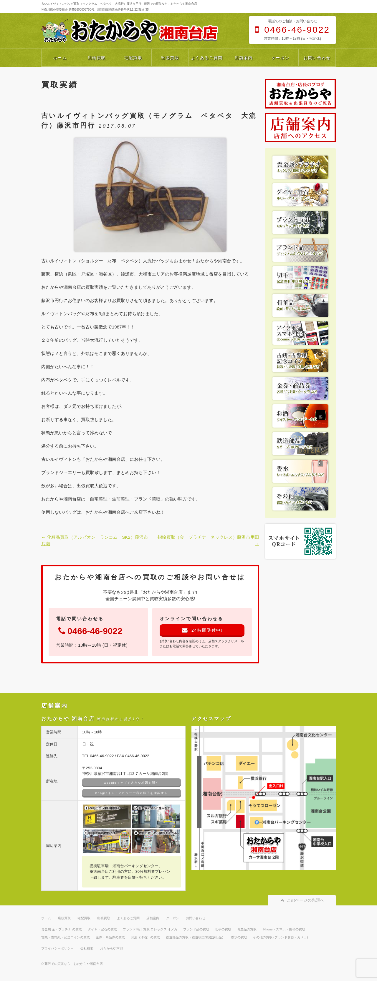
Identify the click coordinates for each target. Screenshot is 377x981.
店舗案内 (243, 57)
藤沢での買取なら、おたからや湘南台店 (73, 963)
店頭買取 (96, 57)
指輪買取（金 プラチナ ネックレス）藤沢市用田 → (208, 540)
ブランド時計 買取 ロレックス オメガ (150, 929)
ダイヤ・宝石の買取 (102, 929)
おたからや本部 (111, 948)
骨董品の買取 (247, 929)
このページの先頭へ (302, 900)
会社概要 (86, 948)
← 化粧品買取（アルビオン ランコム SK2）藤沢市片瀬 (94, 540)
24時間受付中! (202, 630)
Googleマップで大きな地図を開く (131, 782)
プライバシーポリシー (57, 948)
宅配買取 (133, 57)
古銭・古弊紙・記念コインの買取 (65, 937)
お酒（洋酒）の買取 (145, 937)
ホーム (60, 57)
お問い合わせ (316, 57)
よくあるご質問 (207, 57)
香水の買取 (239, 937)
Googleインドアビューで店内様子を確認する (131, 793)
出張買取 (170, 57)
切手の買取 (223, 929)
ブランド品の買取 (196, 929)
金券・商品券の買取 (110, 937)
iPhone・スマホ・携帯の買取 (283, 929)
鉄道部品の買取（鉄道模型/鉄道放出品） (195, 937)
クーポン (280, 57)
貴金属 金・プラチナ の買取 (61, 929)
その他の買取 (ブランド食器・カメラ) (280, 937)
